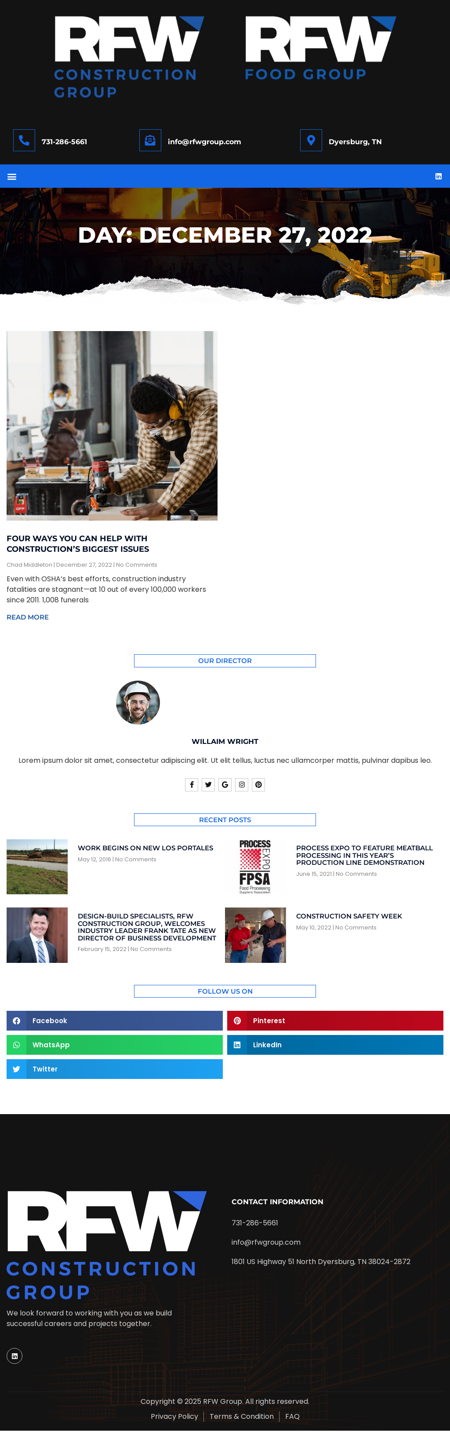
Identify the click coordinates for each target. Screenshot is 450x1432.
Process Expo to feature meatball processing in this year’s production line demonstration (364, 856)
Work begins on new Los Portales (145, 849)
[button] (11, 177)
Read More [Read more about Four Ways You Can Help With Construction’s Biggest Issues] (28, 618)
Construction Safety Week (349, 917)
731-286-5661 (64, 142)
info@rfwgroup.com (204, 142)
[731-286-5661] (24, 140)
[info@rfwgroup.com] (150, 140)
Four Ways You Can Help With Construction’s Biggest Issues (78, 545)
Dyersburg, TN (355, 142)
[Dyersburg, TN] (311, 140)
